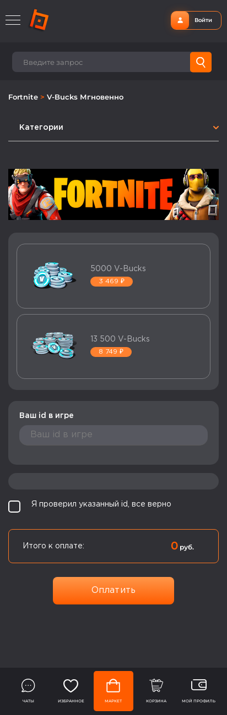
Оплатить (113, 590)
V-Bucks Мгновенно (85, 96)
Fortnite (24, 96)
